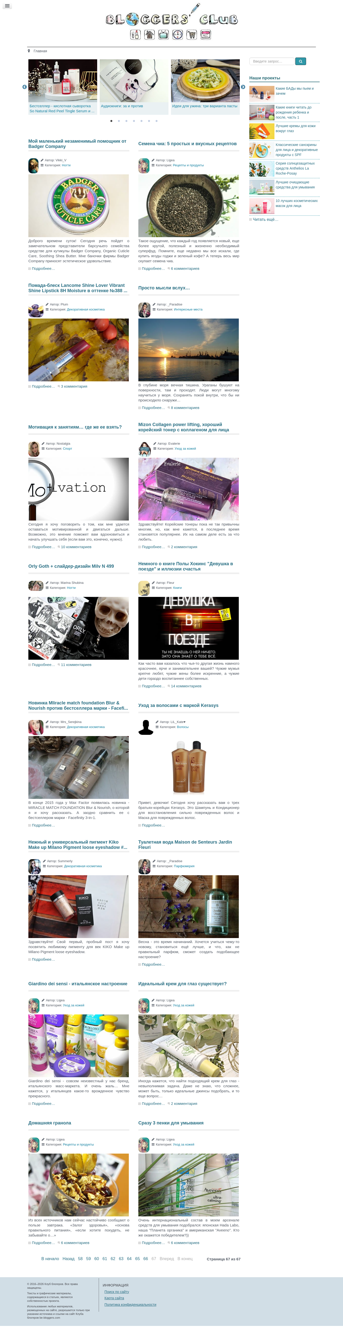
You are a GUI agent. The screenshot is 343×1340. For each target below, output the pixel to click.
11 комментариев (76, 679)
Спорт (67, 463)
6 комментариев (185, 282)
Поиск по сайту (116, 1306)
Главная (82, 49)
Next (243, 101)
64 (129, 1272)
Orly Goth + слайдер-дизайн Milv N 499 (71, 580)
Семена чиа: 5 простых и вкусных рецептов (187, 157)
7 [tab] (156, 135)
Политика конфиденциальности (130, 1318)
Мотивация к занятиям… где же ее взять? (75, 441)
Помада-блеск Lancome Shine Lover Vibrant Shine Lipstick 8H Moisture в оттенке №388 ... (77, 302)
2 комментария (184, 561)
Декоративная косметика (86, 323)
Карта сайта (114, 1312)
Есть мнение (257, 49)
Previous (24, 101)
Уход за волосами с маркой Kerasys (178, 719)
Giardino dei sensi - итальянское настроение (77, 997)
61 (104, 1272)
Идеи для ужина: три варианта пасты (204, 120)
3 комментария (74, 400)
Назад (68, 1272)
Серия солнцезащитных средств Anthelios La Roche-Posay (295, 182)
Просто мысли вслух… (164, 301)
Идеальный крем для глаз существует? (182, 997)
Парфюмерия (184, 880)
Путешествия (192, 49)
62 (113, 1272)
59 (88, 1272)
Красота (105, 49)
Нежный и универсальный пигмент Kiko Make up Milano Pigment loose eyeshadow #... (77, 858)
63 (121, 1272)
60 (96, 1272)
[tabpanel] (134, 101)
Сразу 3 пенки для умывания (171, 1137)
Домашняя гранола (49, 1137)
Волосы (183, 741)
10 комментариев (76, 561)
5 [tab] (141, 135)
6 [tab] (148, 135)
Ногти (66, 179)
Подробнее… (43, 282)
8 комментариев (185, 422)
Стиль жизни (225, 49)
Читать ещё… (265, 233)
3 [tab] (126, 135)
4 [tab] (133, 135)
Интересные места (188, 323)
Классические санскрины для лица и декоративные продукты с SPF (297, 164)
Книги (177, 602)
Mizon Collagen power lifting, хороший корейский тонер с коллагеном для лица (183, 441)
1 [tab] (111, 135)
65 (137, 1272)
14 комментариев (186, 700)
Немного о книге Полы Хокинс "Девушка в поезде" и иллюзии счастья (185, 580)
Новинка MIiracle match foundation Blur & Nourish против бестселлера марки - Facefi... (78, 719)
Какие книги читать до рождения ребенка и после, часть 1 (293, 126)
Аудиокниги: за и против (122, 120)
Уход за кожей (185, 463)
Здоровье (130, 49)
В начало (50, 1272)
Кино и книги (159, 49)
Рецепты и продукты (188, 179)
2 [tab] (118, 135)
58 (80, 1272)
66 (145, 1272)
